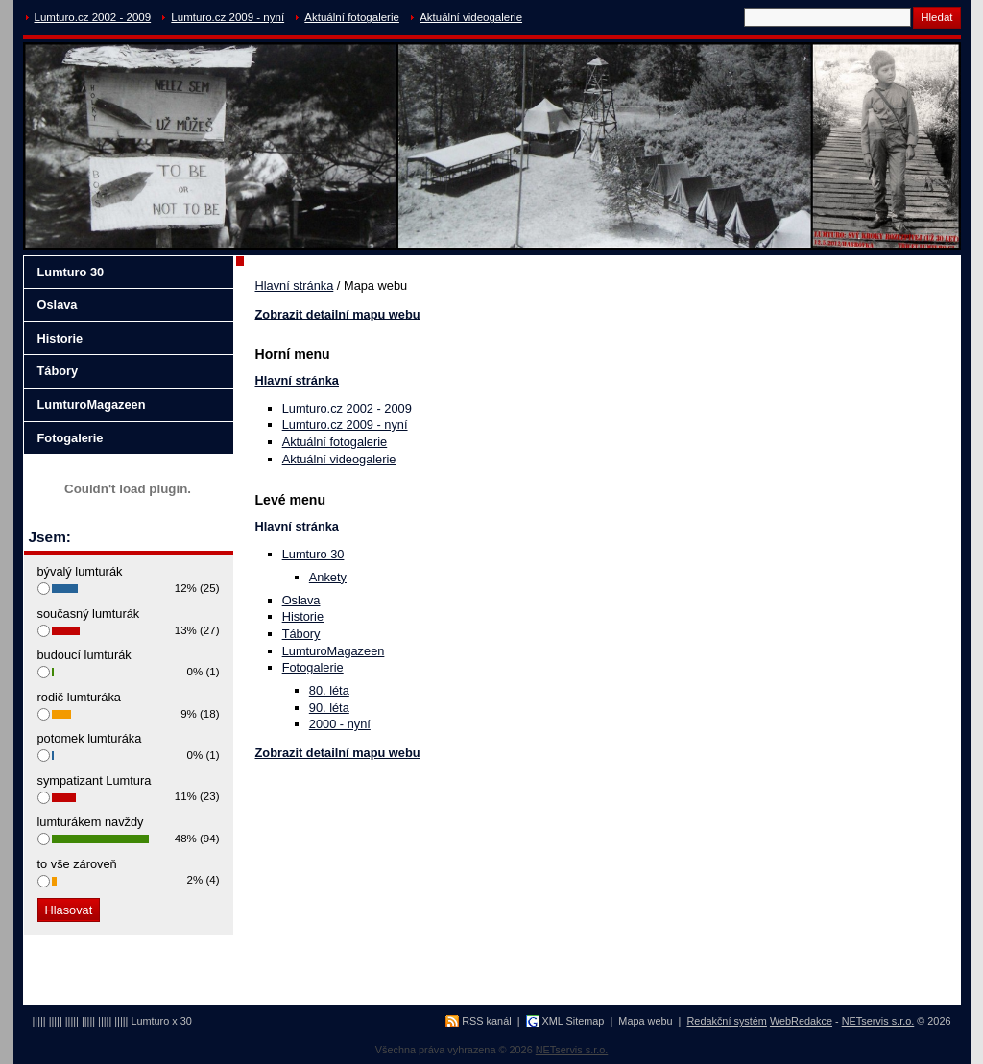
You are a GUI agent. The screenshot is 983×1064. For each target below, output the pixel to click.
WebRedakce (801, 1021)
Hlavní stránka (294, 285)
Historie (303, 616)
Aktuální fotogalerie (351, 17)
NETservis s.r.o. (878, 1021)
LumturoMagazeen (333, 651)
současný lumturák (88, 613)
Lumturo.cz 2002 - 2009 (93, 17)
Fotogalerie (313, 667)
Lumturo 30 (313, 554)
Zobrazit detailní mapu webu (337, 314)
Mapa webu (645, 1021)
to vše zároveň (77, 864)
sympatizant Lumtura (94, 780)
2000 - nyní (340, 724)
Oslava (301, 600)
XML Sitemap (573, 1021)
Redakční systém (727, 1021)
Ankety (328, 577)
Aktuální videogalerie (471, 17)
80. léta (329, 690)
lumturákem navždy (90, 822)
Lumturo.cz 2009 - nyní (227, 17)
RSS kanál (486, 1021)
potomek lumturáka (89, 738)
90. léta (329, 707)
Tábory (301, 634)
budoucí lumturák (84, 655)
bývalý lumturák (80, 571)
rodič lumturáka (79, 697)
